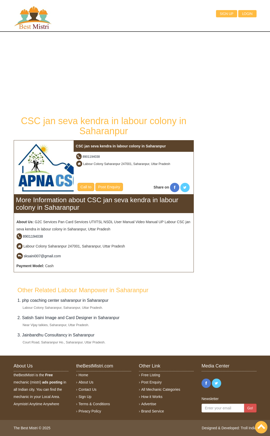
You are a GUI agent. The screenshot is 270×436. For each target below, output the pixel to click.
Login (247, 14)
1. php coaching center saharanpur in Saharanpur (63, 300)
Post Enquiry (109, 187)
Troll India (249, 428)
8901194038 (91, 157)
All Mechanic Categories (160, 389)
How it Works (152, 397)
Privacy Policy (90, 411)
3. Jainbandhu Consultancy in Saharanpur (56, 335)
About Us (86, 382)
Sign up (226, 14)
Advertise (148, 404)
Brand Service (152, 411)
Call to (85, 187)
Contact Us (87, 389)
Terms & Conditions (94, 404)
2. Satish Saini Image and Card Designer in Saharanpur (69, 317)
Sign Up (85, 397)
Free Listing (150, 375)
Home (83, 375)
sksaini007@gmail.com (42, 256)
